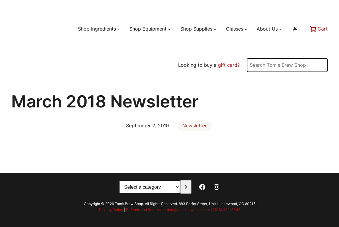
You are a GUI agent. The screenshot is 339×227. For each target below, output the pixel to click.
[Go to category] (185, 187)
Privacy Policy (111, 209)
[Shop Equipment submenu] (169, 29)
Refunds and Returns (143, 209)
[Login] (295, 29)
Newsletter (194, 125)
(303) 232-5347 (226, 209)
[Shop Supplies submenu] (215, 29)
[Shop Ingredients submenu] (118, 29)
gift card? (229, 65)
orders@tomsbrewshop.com (187, 209)
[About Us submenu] (280, 29)
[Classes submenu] (245, 29)
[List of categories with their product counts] (149, 187)
